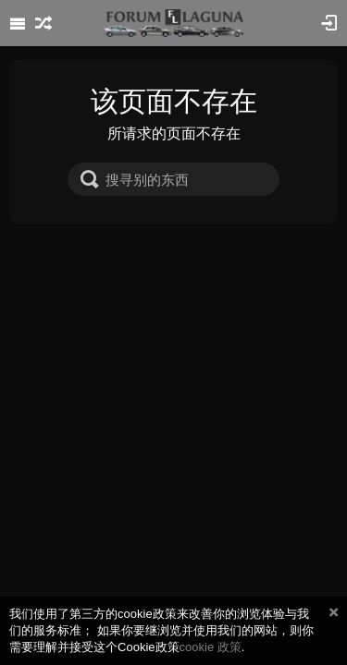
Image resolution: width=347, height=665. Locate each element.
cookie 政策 (211, 647)
